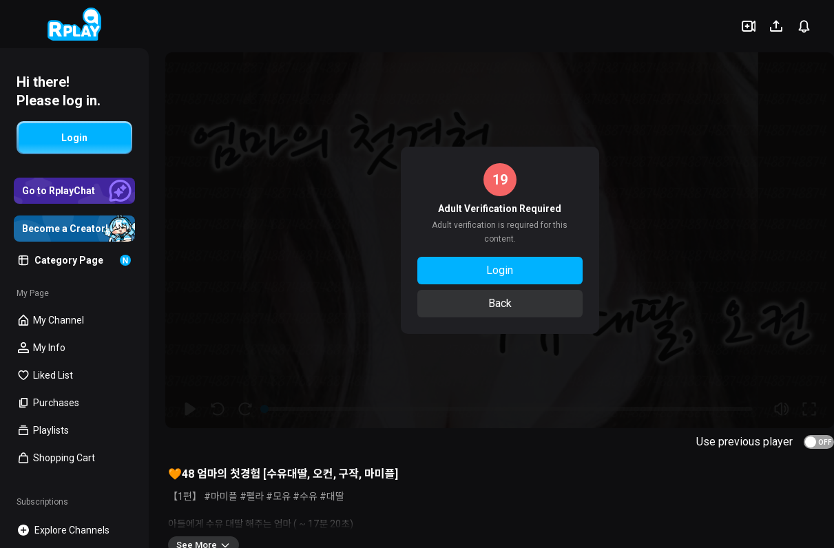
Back (500, 303)
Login (499, 270)
